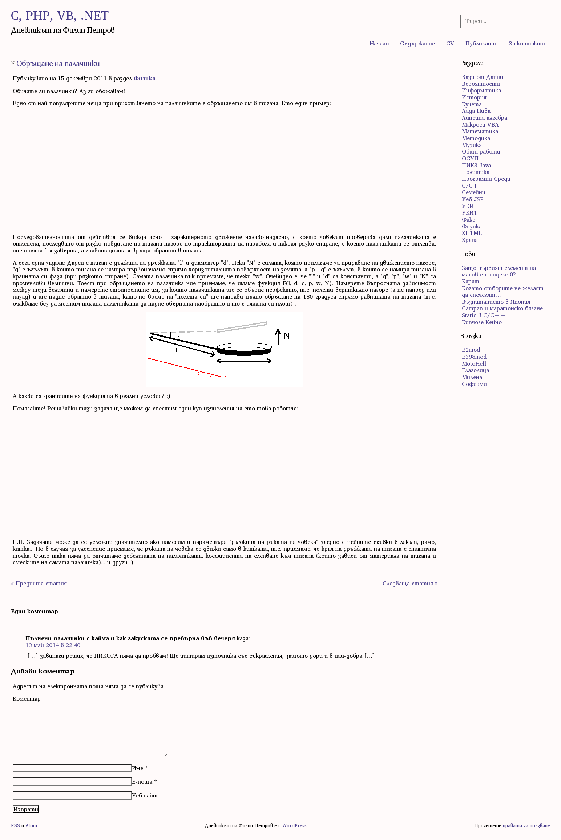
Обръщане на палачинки (58, 63)
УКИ (468, 206)
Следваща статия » (410, 583)
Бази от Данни (482, 76)
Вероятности (481, 83)
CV (450, 43)
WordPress (294, 826)
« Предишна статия (39, 583)
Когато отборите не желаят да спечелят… (503, 291)
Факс (468, 219)
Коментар (27, 698)
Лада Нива (476, 110)
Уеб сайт (145, 795)
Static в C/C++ (484, 315)
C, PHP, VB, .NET (60, 15)
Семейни (473, 192)
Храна (470, 239)
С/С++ (473, 185)
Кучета (472, 104)
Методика (476, 138)
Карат (470, 281)
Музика (472, 144)
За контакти (527, 43)
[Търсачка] (500, 20)
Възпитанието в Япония (496, 301)
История (474, 97)
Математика (480, 131)
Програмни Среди (486, 178)
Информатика (481, 90)
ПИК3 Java (476, 165)
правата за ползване (526, 826)
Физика (145, 78)
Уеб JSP (473, 199)
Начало (379, 43)
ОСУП (470, 158)
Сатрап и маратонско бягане (502, 308)
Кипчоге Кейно (482, 322)
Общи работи (481, 151)
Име (137, 768)
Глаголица (475, 370)
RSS (15, 826)
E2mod (471, 349)
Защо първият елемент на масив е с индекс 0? (499, 271)
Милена (472, 377)
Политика (475, 171)
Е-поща (142, 781)
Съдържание (417, 43)
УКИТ (469, 212)
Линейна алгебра (484, 117)
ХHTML (472, 232)
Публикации (481, 43)
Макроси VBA (480, 124)
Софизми (474, 383)
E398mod (474, 356)
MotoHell (474, 363)
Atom (31, 826)
